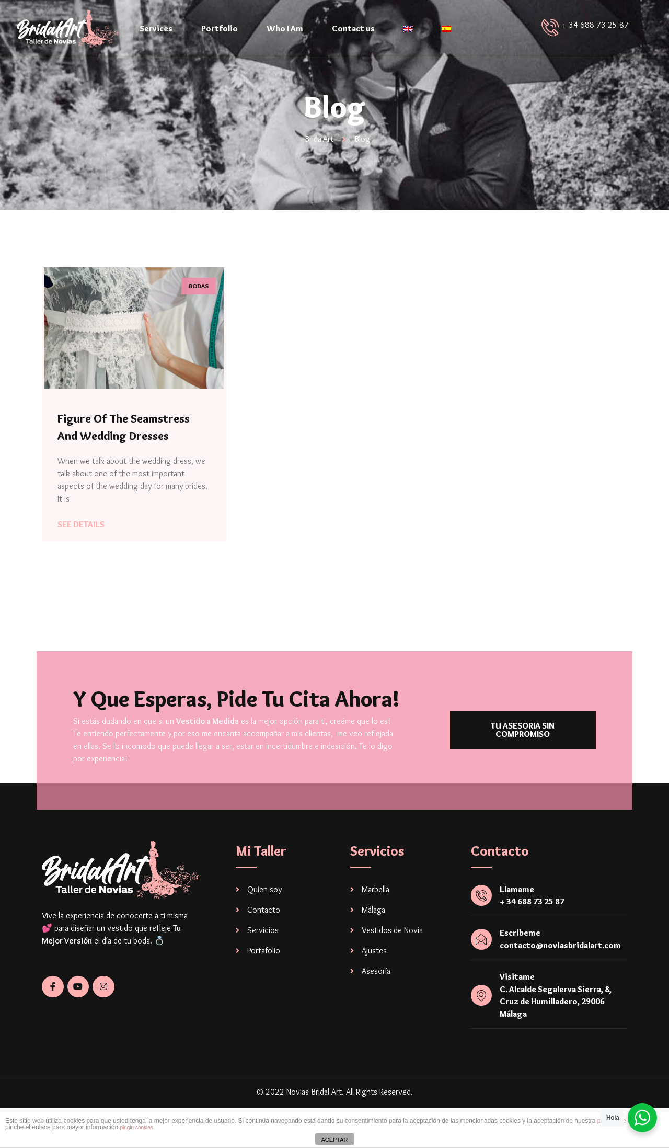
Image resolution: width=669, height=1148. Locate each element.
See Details (81, 524)
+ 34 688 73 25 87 (595, 25)
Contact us (353, 28)
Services (156, 28)
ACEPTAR (334, 1139)
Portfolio (219, 28)
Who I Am (285, 28)
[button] (522, 738)
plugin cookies (136, 1127)
